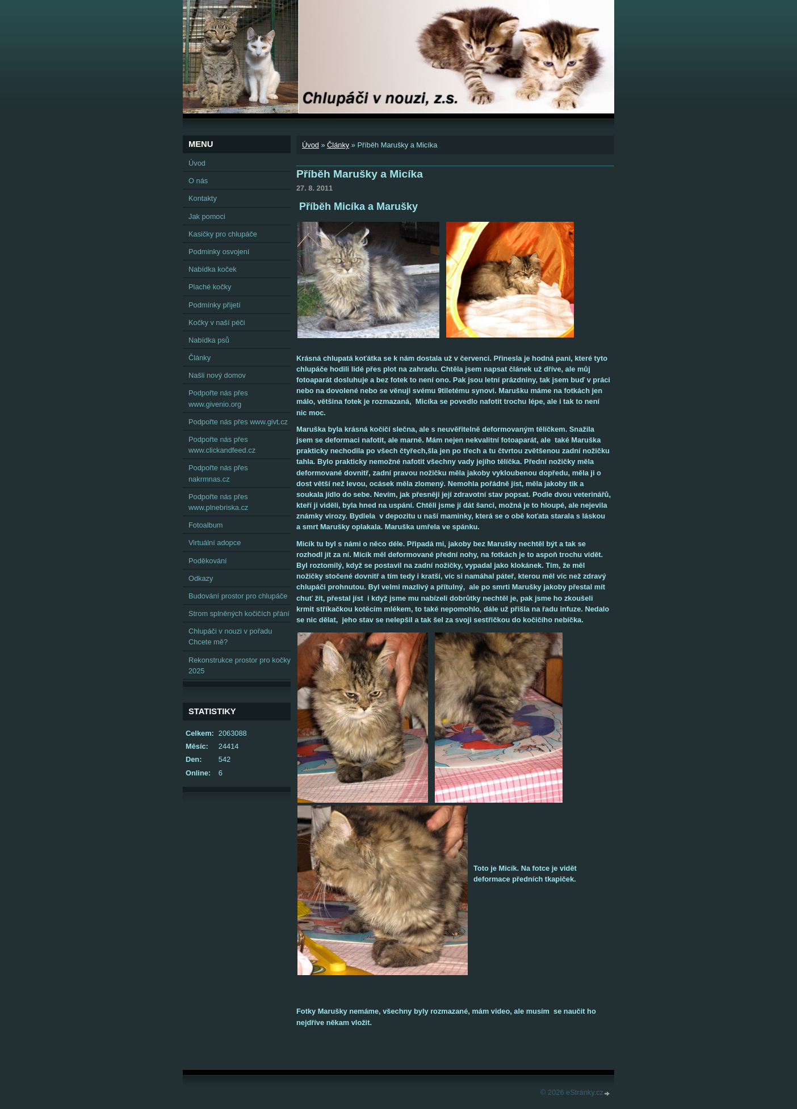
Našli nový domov (217, 375)
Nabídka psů (208, 340)
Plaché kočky (209, 286)
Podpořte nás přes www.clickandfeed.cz (221, 444)
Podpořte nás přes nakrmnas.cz (218, 473)
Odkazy (200, 578)
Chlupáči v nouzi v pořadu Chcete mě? (230, 636)
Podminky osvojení (218, 251)
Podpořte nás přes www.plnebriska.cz (218, 502)
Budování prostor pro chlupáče (237, 596)
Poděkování (207, 560)
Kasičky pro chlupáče (222, 234)
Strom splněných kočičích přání (239, 613)
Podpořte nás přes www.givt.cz (238, 422)
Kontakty (202, 198)
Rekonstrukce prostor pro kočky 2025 (239, 665)
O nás (198, 180)
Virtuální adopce (214, 542)
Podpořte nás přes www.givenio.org (218, 398)
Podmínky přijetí (214, 305)
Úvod (310, 145)
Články (338, 145)
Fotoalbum (205, 525)
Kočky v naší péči (216, 322)
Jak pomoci (206, 216)
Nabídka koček (212, 269)
